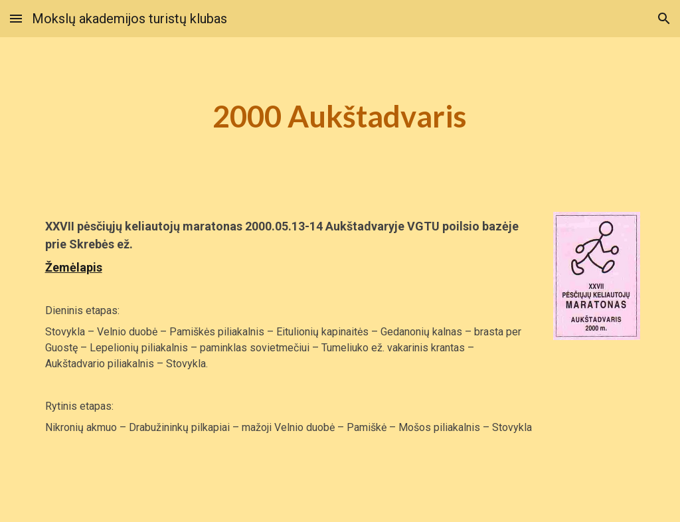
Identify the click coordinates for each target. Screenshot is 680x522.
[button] (16, 18)
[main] (339, 116)
